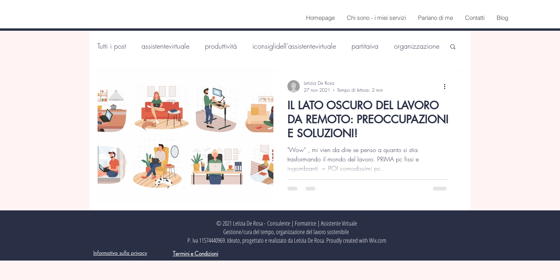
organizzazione (416, 46)
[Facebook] (520, 18)
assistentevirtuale (165, 46)
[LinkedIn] (541, 18)
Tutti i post (111, 46)
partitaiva (365, 46)
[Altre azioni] (447, 86)
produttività (221, 46)
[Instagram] (530, 18)
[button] (453, 47)
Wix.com (377, 240)
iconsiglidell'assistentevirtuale (294, 46)
